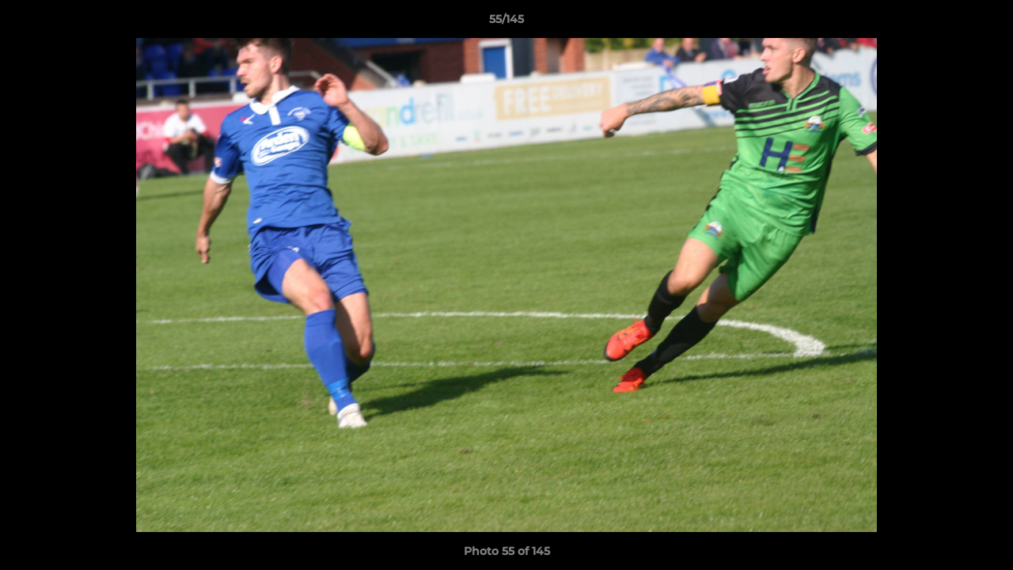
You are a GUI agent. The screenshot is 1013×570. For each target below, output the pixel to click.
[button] (984, 23)
